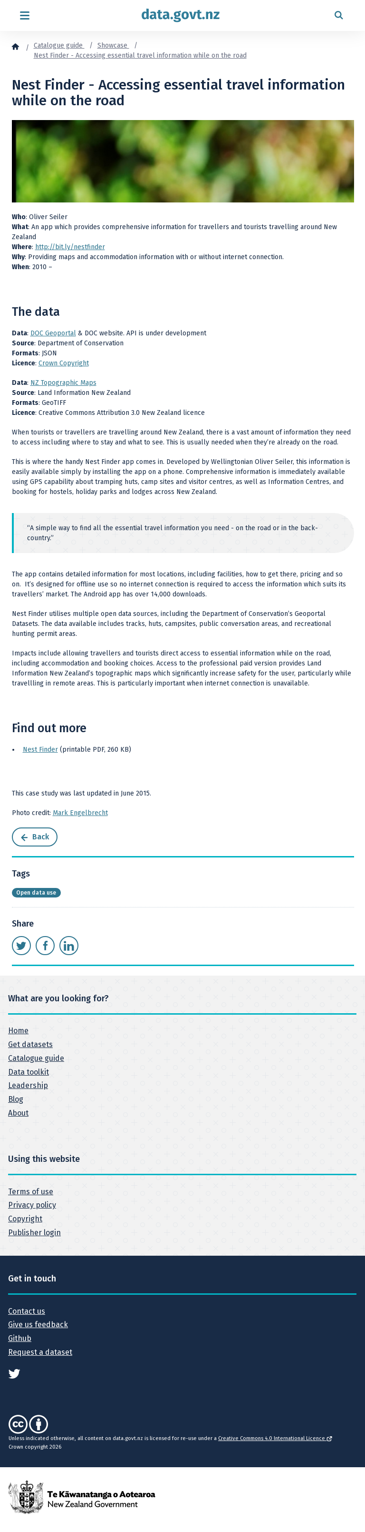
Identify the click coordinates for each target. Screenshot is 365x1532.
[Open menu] (24, 15)
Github (19, 1338)
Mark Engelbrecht (80, 813)
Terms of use (30, 1191)
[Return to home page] (181, 15)
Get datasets (30, 1044)
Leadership (28, 1085)
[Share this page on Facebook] (45, 945)
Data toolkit (28, 1072)
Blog (15, 1099)
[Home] (15, 46)
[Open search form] (338, 15)
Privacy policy (32, 1204)
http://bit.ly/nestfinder (70, 247)
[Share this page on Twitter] (21, 945)
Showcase (113, 45)
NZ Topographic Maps (63, 383)
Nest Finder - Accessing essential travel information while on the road (140, 55)
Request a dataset (40, 1352)
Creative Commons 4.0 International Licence (275, 1438)
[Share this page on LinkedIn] (68, 945)
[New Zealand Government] (81, 1496)
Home (18, 1030)
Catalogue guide (59, 45)
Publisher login (34, 1232)
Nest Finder (40, 750)
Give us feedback (38, 1324)
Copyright (25, 1218)
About (18, 1113)
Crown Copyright (63, 363)
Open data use (36, 892)
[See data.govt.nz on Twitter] (14, 1373)
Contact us (26, 1311)
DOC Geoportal (53, 333)
